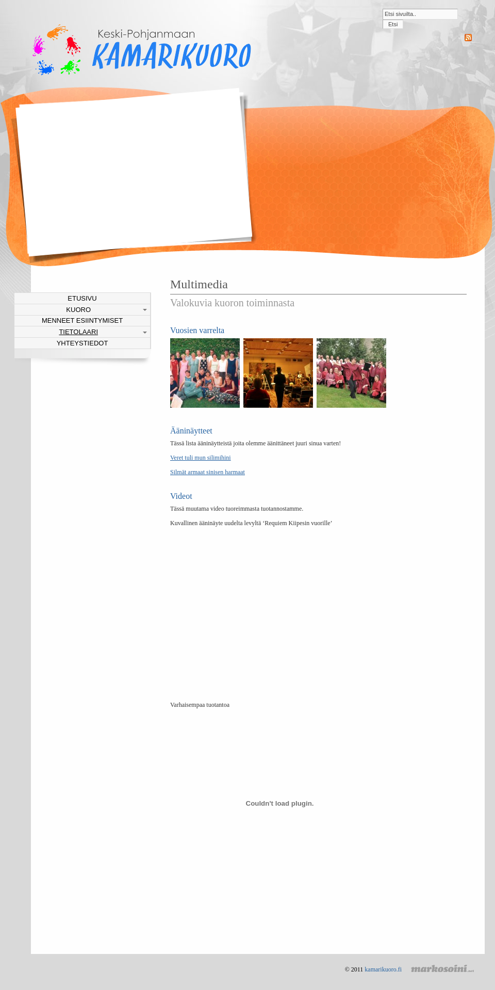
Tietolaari (78, 332)
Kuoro (78, 310)
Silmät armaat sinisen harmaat (207, 472)
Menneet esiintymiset (82, 320)
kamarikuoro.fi (383, 969)
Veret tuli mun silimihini (200, 457)
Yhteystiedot (82, 343)
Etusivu (82, 298)
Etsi (393, 24)
